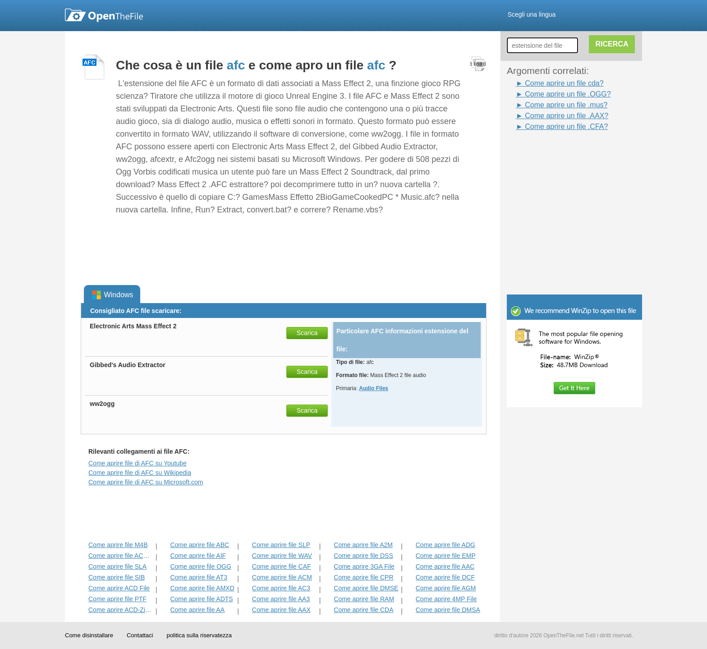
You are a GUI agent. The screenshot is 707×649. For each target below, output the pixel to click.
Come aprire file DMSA (448, 609)
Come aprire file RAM (364, 599)
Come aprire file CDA (363, 609)
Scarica (307, 332)
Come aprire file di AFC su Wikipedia (139, 472)
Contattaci (140, 635)
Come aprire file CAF (281, 566)
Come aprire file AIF (198, 555)
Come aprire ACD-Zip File (121, 609)
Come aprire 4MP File (446, 599)
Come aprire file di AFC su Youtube (137, 463)
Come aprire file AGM (446, 588)
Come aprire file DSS (363, 555)
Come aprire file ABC (199, 544)
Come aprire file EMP (446, 555)
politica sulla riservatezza (199, 635)
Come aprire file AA (197, 609)
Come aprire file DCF (445, 577)
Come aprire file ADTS (201, 599)
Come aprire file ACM (282, 577)
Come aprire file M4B (118, 544)
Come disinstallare (89, 635)
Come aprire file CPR (363, 577)
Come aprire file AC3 (281, 588)
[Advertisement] (561, 152)
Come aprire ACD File (119, 588)
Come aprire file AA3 (281, 599)
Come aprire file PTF (117, 599)
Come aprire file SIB (116, 577)
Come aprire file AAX (281, 609)
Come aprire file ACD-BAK (121, 555)
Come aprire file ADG (445, 544)
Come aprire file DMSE (366, 588)
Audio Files (373, 388)
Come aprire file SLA (117, 566)
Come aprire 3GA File (364, 566)
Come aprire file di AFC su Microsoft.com (145, 482)
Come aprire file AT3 (198, 577)
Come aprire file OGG (200, 566)
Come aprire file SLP (281, 544)
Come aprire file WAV (282, 555)
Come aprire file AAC (445, 566)
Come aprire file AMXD (202, 588)
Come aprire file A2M (363, 544)
